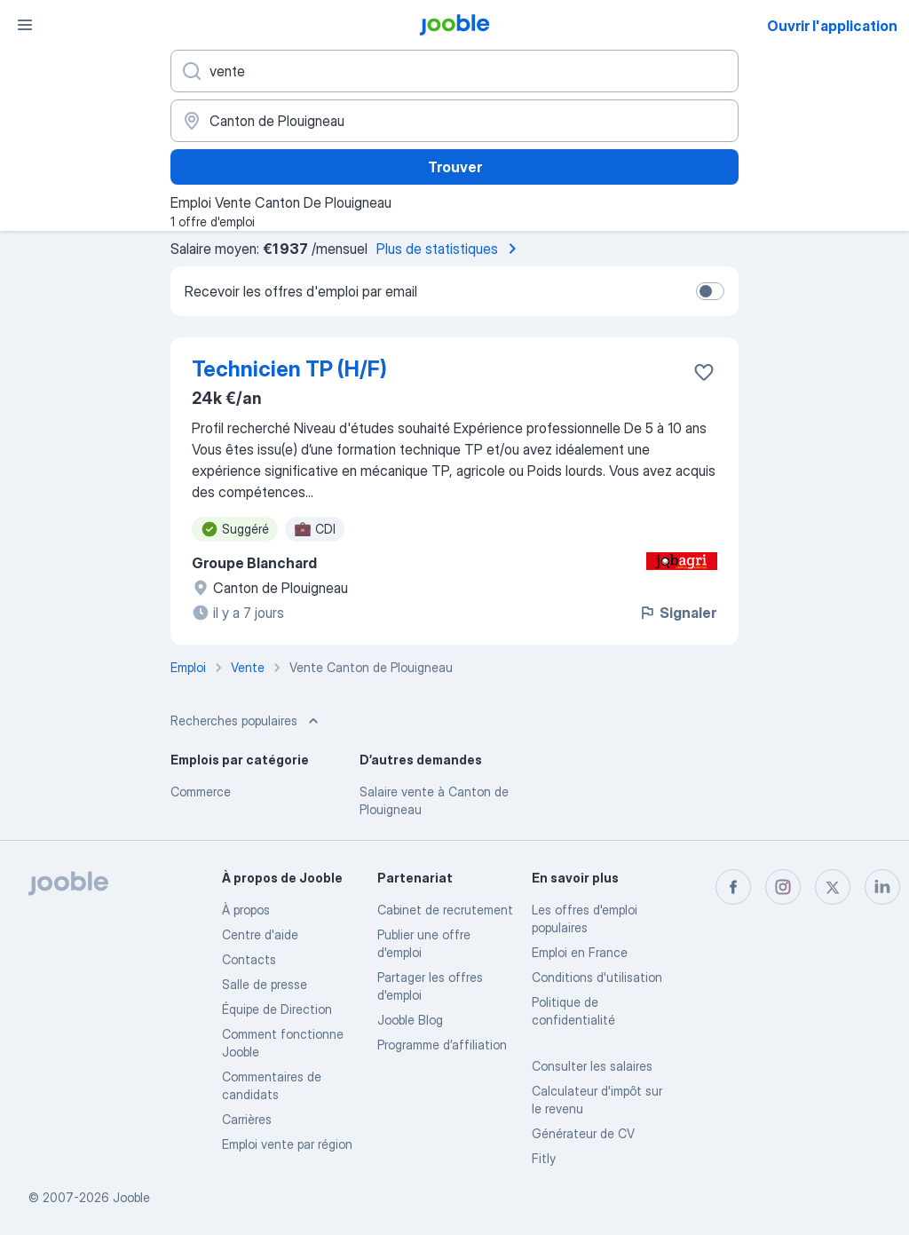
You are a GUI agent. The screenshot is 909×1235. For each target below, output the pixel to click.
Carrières (247, 1119)
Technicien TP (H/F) (289, 369)
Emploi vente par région (287, 1144)
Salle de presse (264, 984)
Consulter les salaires (592, 1065)
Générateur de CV (583, 1133)
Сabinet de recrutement (445, 909)
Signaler (677, 612)
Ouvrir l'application (832, 26)
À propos (246, 909)
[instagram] (783, 887)
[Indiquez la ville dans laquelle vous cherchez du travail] (454, 120)
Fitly (544, 1158)
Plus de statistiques (449, 248)
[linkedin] (882, 887)
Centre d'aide (260, 934)
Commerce (200, 791)
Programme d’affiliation (442, 1044)
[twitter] (832, 887)
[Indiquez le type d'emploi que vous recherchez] (454, 71)
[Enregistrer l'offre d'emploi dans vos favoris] (704, 372)
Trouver (455, 167)
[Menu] (25, 25)
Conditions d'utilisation (597, 977)
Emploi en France (580, 952)
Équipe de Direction (277, 1009)
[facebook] (733, 887)
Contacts (249, 959)
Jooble (131, 1197)
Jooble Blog (410, 1019)
